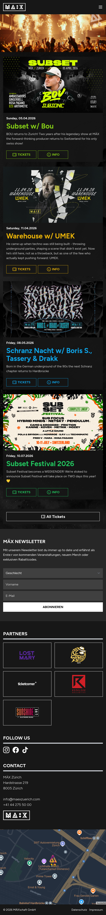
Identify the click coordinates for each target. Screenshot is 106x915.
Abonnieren (53, 607)
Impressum (96, 909)
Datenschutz (79, 909)
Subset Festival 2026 (40, 463)
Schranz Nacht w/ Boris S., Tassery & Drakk (49, 354)
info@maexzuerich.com (21, 799)
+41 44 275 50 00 (17, 805)
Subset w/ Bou (30, 126)
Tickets (21, 154)
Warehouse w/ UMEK (40, 236)
